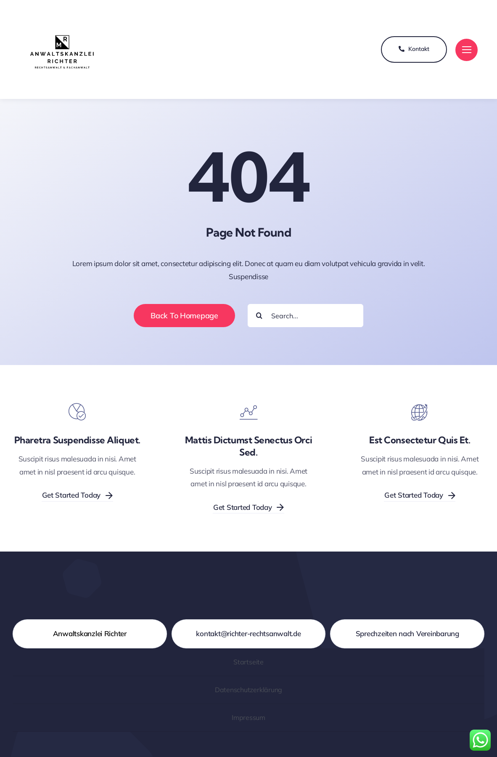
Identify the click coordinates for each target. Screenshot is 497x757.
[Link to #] (466, 50)
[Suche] (259, 315)
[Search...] (305, 315)
